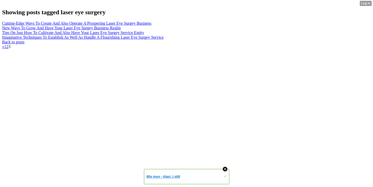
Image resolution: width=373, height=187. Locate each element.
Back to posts (13, 42)
